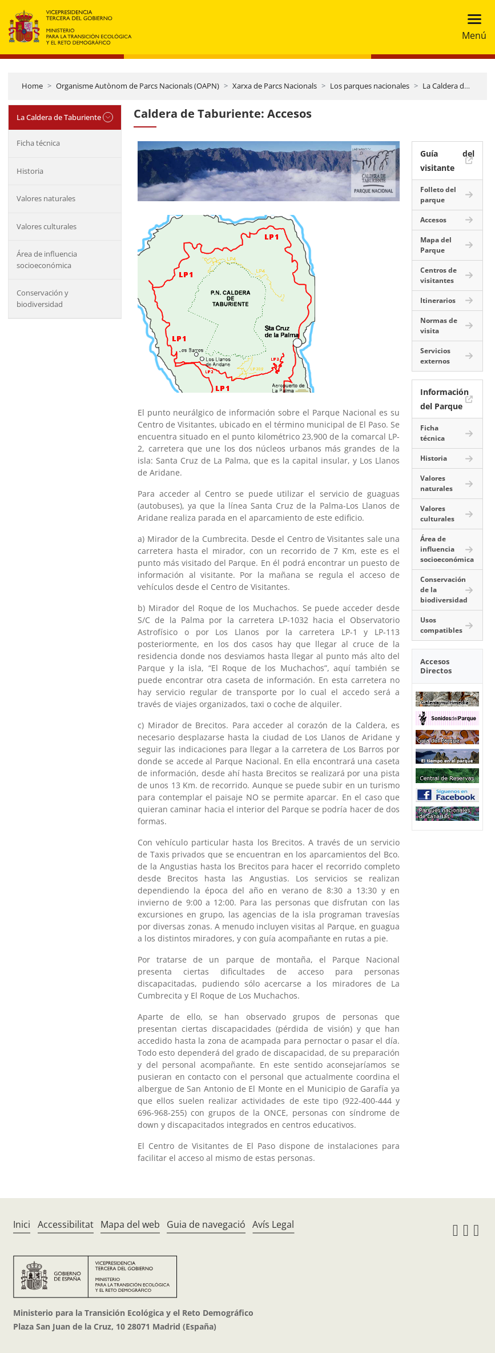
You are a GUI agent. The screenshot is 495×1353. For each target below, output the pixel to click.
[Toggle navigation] (470, 27)
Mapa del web (130, 1224)
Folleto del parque (438, 195)
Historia (30, 171)
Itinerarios (438, 300)
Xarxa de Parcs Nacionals (274, 86)
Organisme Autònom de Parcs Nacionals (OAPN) (137, 86)
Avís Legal (273, 1224)
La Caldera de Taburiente (59, 117)
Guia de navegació (206, 1224)
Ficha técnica (38, 143)
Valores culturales (47, 226)
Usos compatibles (441, 625)
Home (32, 86)
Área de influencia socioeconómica (47, 259)
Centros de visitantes (438, 275)
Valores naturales (46, 198)
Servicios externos (435, 356)
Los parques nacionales (369, 86)
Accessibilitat (66, 1224)
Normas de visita (438, 326)
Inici (21, 1224)
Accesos (433, 220)
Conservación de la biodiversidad (444, 589)
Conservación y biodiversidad (43, 298)
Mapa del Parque (436, 245)
